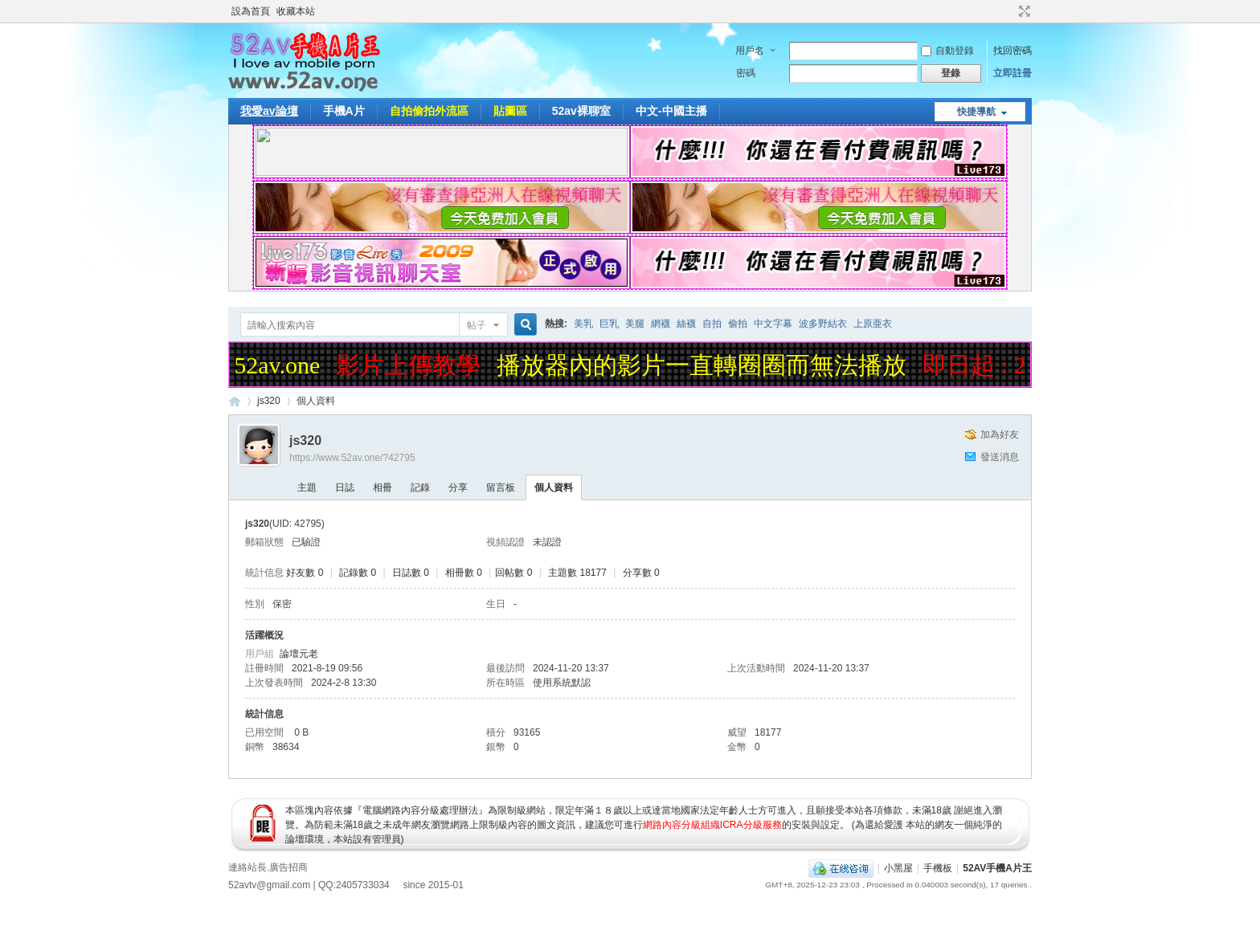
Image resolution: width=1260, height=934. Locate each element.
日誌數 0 (410, 572)
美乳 (583, 323)
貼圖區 (510, 110)
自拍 (712, 323)
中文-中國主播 (671, 110)
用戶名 (749, 50)
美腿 (634, 323)
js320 (268, 400)
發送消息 (999, 457)
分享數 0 (641, 572)
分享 (458, 487)
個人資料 (553, 487)
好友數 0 (304, 572)
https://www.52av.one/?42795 (352, 457)
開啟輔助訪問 (1009, 11)
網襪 (660, 323)
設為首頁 (250, 11)
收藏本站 (295, 11)
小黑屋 (898, 868)
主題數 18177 (577, 572)
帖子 (476, 325)
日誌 (344, 487)
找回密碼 (1012, 50)
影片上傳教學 (411, 365)
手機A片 (344, 110)
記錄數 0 (357, 572)
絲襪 (686, 323)
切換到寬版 (1022, 11)
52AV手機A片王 (997, 868)
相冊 (382, 487)
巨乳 (609, 323)
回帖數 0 (513, 572)
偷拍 (737, 323)
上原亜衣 (872, 323)
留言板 (500, 487)
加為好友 (999, 434)
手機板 (937, 868)
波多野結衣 (823, 323)
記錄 (420, 487)
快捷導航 (976, 111)
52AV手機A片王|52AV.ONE (234, 401)
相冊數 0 (463, 572)
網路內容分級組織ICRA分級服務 (712, 824)
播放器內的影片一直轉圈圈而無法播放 (705, 365)
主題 (307, 487)
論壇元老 (299, 653)
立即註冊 (1012, 73)
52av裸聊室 (581, 110)
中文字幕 (773, 323)
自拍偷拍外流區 (429, 110)
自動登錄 (947, 50)
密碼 (745, 73)
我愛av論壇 (269, 110)
